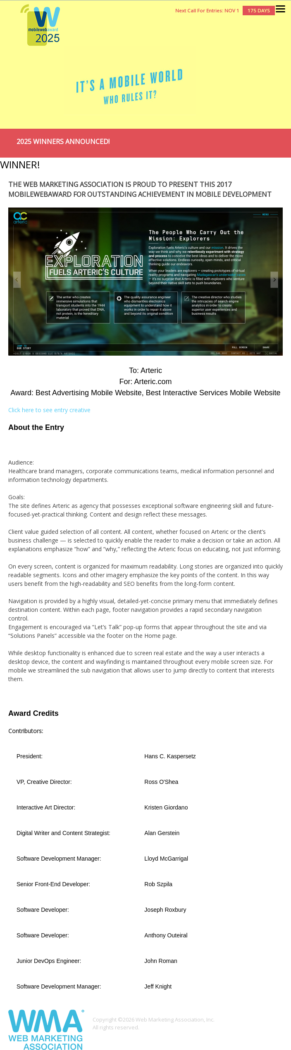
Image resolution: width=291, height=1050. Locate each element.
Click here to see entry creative (49, 410)
